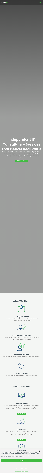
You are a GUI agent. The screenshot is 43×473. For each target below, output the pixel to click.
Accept (21, 460)
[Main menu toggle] (40, 2)
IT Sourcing (21, 429)
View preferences (21, 468)
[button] (39, 450)
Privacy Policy (25, 471)
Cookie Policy (18, 471)
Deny (21, 464)
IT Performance (22, 403)
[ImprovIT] (5, 2)
